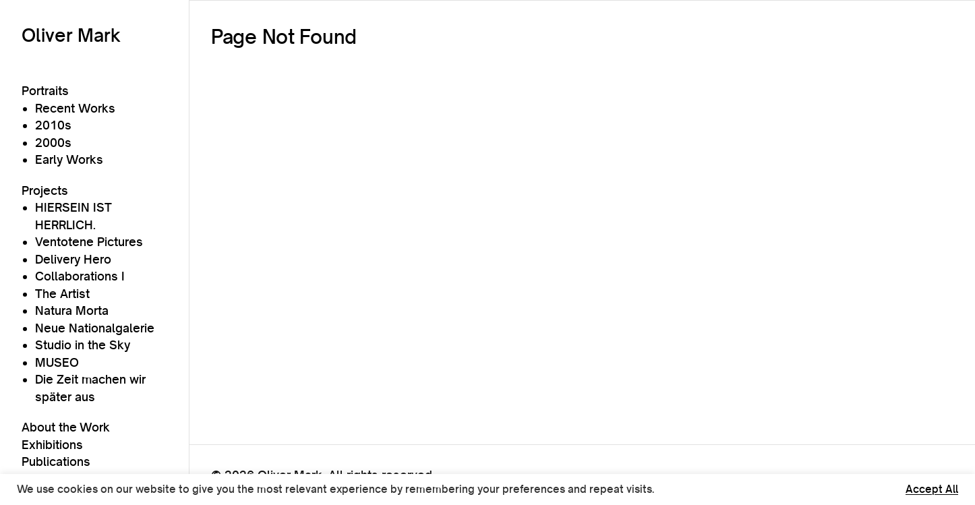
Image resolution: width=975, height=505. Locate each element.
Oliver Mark (71, 35)
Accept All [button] (932, 489)
